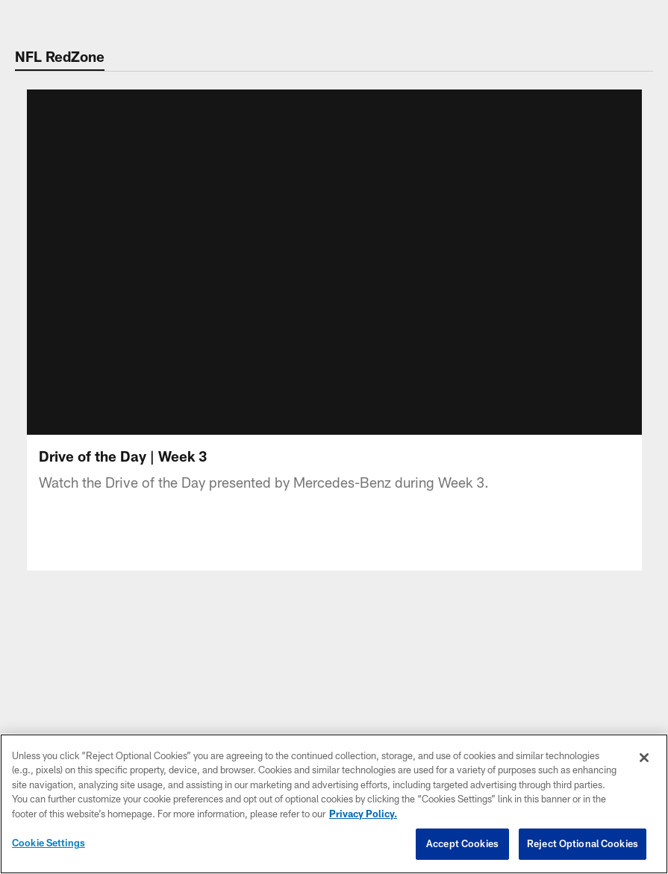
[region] (334, 804)
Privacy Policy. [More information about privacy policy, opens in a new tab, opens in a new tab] (363, 814)
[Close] (644, 757)
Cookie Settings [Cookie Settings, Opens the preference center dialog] (48, 843)
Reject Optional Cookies (582, 843)
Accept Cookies (462, 843)
